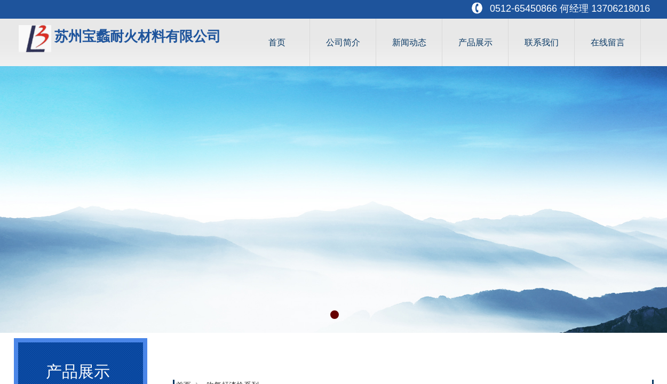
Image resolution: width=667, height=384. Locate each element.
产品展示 (475, 42)
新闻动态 (409, 42)
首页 (276, 42)
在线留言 (608, 42)
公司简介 (343, 42)
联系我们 (542, 42)
